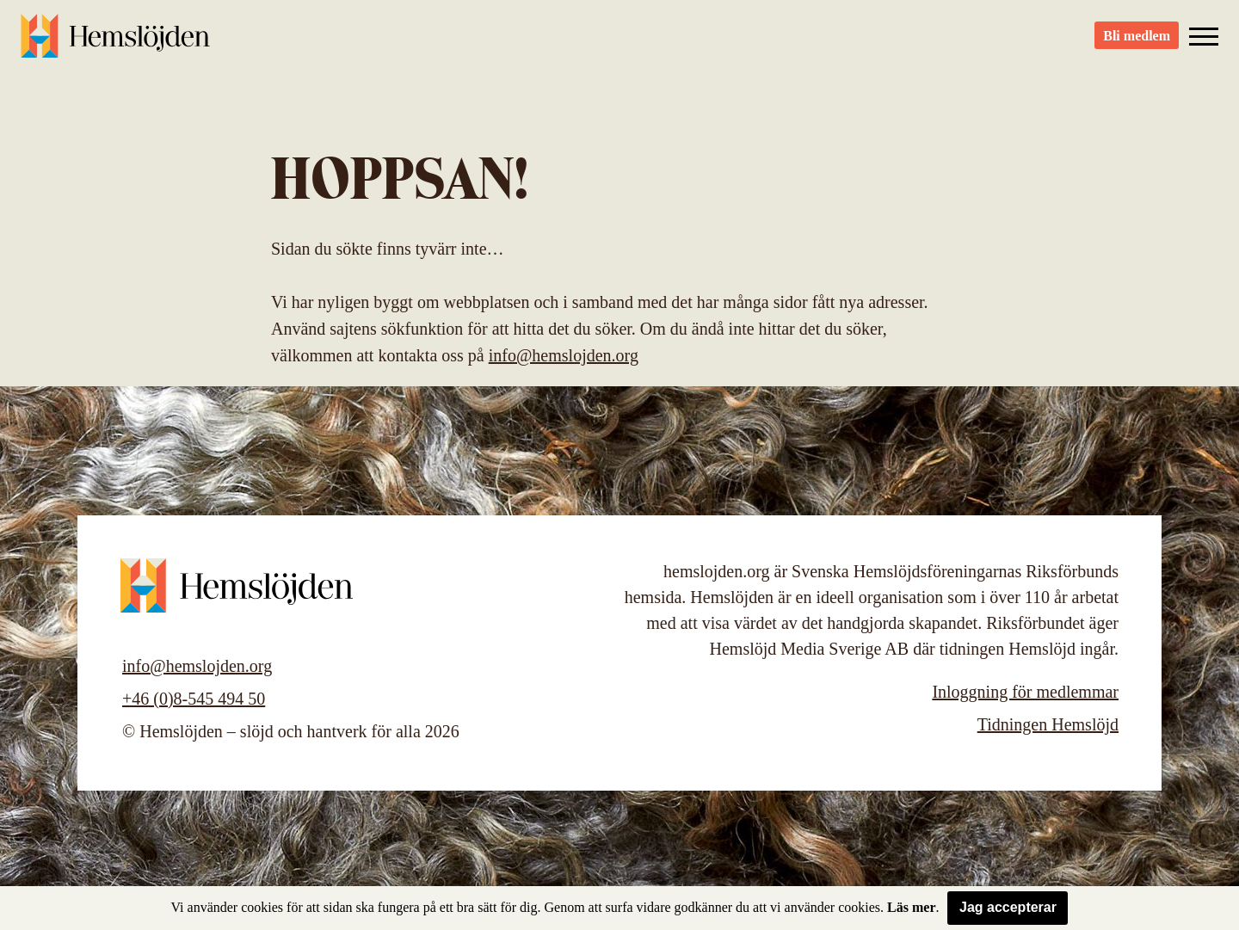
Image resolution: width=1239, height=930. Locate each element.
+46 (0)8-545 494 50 (193, 698)
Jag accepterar (1008, 907)
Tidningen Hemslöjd (1048, 724)
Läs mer (911, 907)
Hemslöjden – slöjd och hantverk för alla (115, 43)
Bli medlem (1136, 43)
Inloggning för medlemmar (1025, 691)
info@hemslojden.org (563, 355)
